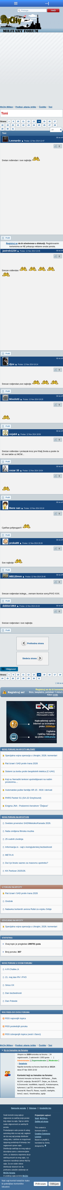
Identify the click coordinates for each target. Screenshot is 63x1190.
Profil (8, 238)
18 (2, 125)
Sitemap (32, 1108)
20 (13, 125)
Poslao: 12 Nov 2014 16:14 (28, 364)
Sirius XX (9, 985)
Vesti (37, 1118)
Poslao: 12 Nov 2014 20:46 (35, 577)
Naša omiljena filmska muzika (19, 831)
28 (55, 125)
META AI (9, 855)
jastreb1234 (9, 250)
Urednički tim (45, 1108)
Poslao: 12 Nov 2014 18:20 (33, 399)
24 (34, 125)
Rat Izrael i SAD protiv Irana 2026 (21, 763)
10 (18, 121)
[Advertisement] (31, 69)
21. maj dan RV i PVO (16, 977)
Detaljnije (23, 1064)
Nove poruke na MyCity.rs (15, 817)
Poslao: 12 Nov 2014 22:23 (29, 606)
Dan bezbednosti (13, 993)
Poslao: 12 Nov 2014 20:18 (34, 508)
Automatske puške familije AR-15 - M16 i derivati (28, 790)
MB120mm (15, 576)
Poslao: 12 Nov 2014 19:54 (33, 471)
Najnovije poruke (18, 1108)
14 (39, 121)
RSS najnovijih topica (15, 1018)
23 (29, 125)
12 (29, 121)
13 (34, 121)
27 (50, 125)
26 (44, 125)
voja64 (13, 434)
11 (23, 121)
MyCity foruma (9, 1173)
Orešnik (9, 901)
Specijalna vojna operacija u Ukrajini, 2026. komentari (31, 755)
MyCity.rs (43, 1118)
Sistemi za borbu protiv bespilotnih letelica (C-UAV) (30, 771)
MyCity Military (6, 107)
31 (13, 129)
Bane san (14, 508)
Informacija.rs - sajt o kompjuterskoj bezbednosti (28, 847)
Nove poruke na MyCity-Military (18, 749)
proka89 (14, 542)
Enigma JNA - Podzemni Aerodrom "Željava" (26, 806)
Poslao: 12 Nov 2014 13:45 (30, 251)
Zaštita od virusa (41, 1121)
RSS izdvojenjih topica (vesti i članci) (23, 1034)
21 (18, 125)
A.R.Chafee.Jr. (12, 969)
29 (2, 129)
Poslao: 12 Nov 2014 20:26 (32, 543)
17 (55, 121)
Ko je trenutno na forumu (16, 1050)
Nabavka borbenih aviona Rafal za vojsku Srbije (28, 909)
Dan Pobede (11, 1001)
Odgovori (11, 669)
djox (11, 364)
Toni (50, 107)
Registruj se (12, 243)
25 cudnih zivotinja (14, 839)
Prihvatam (40, 1183)
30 (8, 129)
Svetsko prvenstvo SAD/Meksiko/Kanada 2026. (28, 823)
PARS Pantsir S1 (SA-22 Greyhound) (23, 798)
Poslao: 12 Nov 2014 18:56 (30, 434)
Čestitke (42, 107)
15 (44, 121)
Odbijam (54, 1183)
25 (39, 125)
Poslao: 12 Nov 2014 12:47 (34, 141)
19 (8, 125)
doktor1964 (9, 605)
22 (23, 125)
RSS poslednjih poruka (16, 1026)
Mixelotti (14, 399)
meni (16, 3)
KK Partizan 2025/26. (15, 871)
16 (50, 121)
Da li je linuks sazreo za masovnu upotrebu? (26, 863)
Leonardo (15, 140)
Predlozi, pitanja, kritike (25, 107)
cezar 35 (14, 470)
